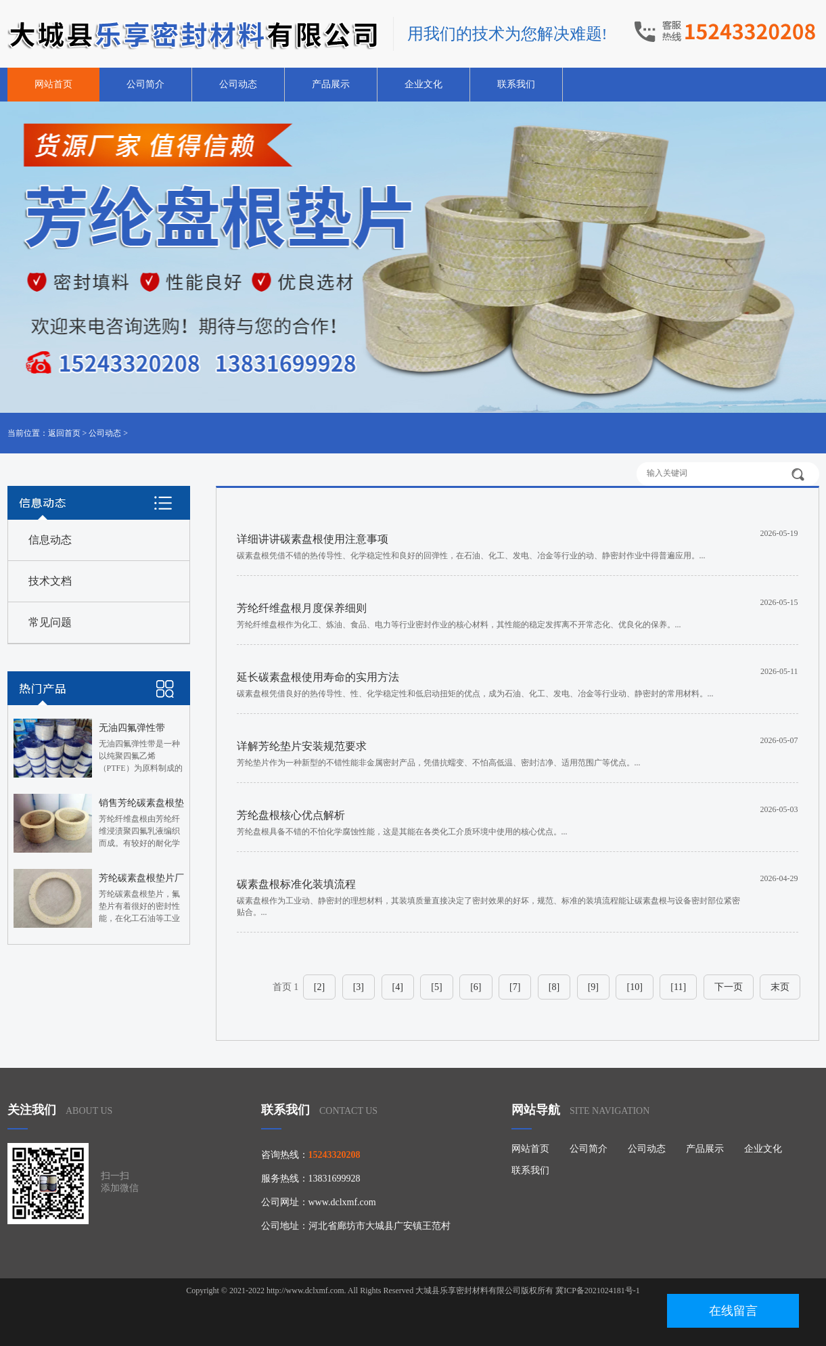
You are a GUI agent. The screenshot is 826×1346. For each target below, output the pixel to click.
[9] (593, 987)
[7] (514, 987)
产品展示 (331, 84)
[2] (319, 987)
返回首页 (64, 433)
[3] (358, 987)
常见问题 (50, 622)
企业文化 (423, 84)
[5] (436, 987)
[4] (397, 987)
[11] (678, 987)
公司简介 (145, 84)
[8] (554, 987)
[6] (475, 987)
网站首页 (53, 84)
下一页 (728, 987)
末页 (780, 987)
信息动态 (50, 539)
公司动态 (238, 84)
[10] (634, 987)
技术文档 (50, 581)
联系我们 (516, 84)
